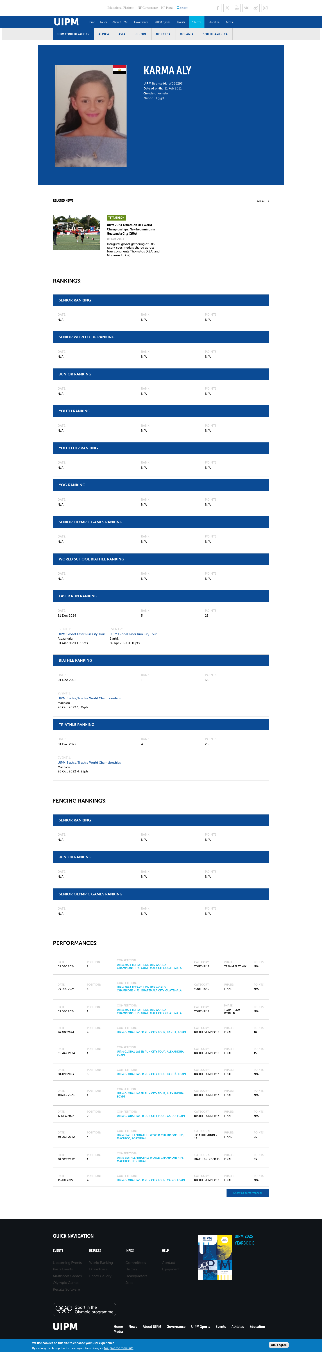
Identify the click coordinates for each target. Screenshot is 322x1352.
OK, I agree (279, 1345)
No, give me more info (118, 1348)
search (184, 7)
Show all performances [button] (247, 1192)
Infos (129, 1250)
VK (246, 8)
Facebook (218, 8)
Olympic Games (66, 1283)
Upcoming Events (67, 1263)
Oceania (187, 34)
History (131, 1269)
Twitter (227, 8)
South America (215, 34)
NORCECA (163, 34)
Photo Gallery (100, 1276)
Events (181, 22)
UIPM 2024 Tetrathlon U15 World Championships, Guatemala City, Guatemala (149, 966)
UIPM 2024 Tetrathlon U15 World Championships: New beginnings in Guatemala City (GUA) (131, 229)
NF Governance (148, 7)
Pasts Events (63, 1269)
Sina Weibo (256, 8)
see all (261, 201)
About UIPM (119, 22)
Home (91, 22)
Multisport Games (67, 1276)
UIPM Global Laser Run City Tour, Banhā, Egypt (151, 1032)
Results (95, 1250)
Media (230, 22)
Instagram (265, 8)
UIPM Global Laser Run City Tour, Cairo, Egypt (151, 1116)
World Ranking (101, 1263)
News (103, 22)
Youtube (237, 8)
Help (165, 1250)
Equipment (170, 1269)
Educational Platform (120, 7)
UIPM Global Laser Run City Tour (81, 634)
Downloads (98, 1269)
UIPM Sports (162, 22)
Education (214, 22)
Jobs (129, 1283)
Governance (141, 22)
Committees (135, 1263)
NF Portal (167, 7)
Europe (141, 34)
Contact (168, 1263)
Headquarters (136, 1276)
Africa (103, 34)
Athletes (196, 22)
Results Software (66, 1289)
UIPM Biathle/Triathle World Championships (89, 698)
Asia (121, 34)
